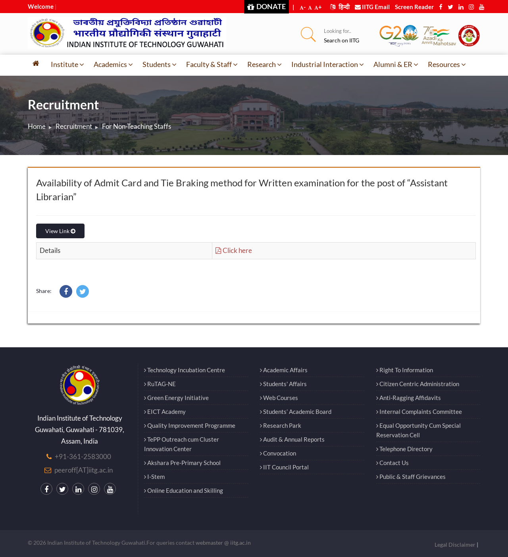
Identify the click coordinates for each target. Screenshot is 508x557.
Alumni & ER (395, 64)
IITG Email (372, 6)
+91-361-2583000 (83, 456)
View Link (60, 231)
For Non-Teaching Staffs (136, 126)
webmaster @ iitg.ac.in (223, 542)
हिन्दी (340, 6)
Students (159, 64)
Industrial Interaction (327, 64)
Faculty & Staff (212, 64)
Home (37, 126)
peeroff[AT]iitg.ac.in (83, 470)
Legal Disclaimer (455, 544)
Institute (67, 64)
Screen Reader (414, 6)
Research (264, 64)
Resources (447, 64)
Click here (234, 250)
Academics (113, 64)
